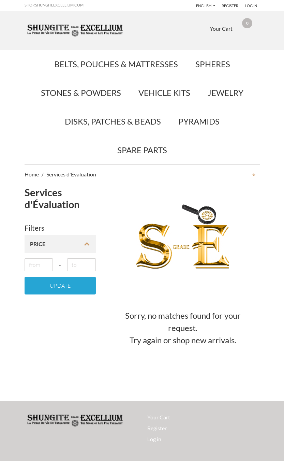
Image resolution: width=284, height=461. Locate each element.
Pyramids (199, 121)
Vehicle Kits (164, 93)
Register (230, 5)
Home (32, 174)
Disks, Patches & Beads (113, 121)
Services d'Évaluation (71, 174)
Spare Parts (142, 150)
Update (60, 285)
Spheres (212, 64)
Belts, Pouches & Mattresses (116, 64)
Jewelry (225, 93)
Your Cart (158, 417)
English (204, 5)
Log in (251, 5)
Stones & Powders (81, 93)
